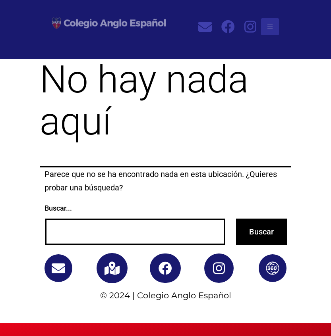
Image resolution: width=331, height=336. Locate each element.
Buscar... (58, 208)
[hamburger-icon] (270, 26)
